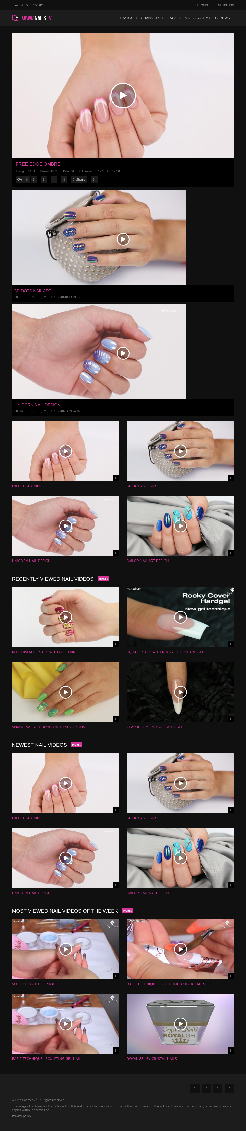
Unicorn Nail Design (31, 560)
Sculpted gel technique (35, 983)
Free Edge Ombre (38, 164)
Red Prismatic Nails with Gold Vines (46, 651)
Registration (223, 5)
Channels (152, 18)
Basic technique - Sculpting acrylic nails (166, 983)
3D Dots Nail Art (142, 485)
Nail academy (198, 18)
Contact (223, 18)
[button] (123, 96)
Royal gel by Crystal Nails (152, 1058)
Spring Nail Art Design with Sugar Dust (49, 726)
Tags (174, 18)
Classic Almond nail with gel (155, 726)
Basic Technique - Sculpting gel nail (46, 1058)
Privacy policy (21, 1116)
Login (202, 5)
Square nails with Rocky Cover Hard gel (165, 651)
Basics (128, 18)
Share (79, 179)
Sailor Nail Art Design (148, 560)
